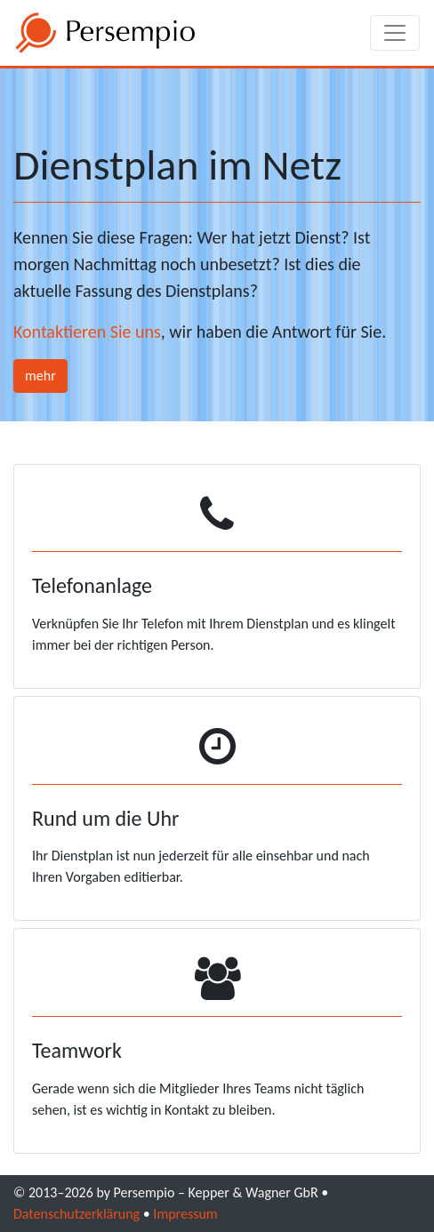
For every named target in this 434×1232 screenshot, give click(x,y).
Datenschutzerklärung (76, 1213)
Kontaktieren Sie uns (87, 331)
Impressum (185, 1213)
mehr (40, 375)
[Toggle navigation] (395, 33)
